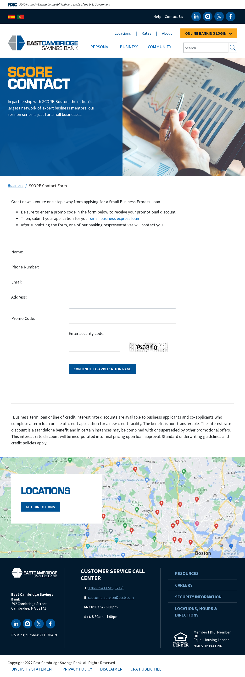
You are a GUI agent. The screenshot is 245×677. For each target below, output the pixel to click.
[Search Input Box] (206, 48)
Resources (187, 573)
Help (157, 16)
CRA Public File (145, 669)
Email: (16, 282)
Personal (100, 46)
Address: (19, 297)
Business (129, 46)
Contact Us (174, 16)
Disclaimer (111, 669)
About (167, 33)
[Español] (11, 16)
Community (159, 46)
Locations (123, 33)
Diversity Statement (32, 669)
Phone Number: (25, 267)
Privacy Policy (77, 669)
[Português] (20, 16)
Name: (17, 252)
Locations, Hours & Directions (196, 612)
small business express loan (114, 218)
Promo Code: (23, 318)
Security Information (198, 597)
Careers (184, 585)
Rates (146, 33)
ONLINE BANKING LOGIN (209, 33)
